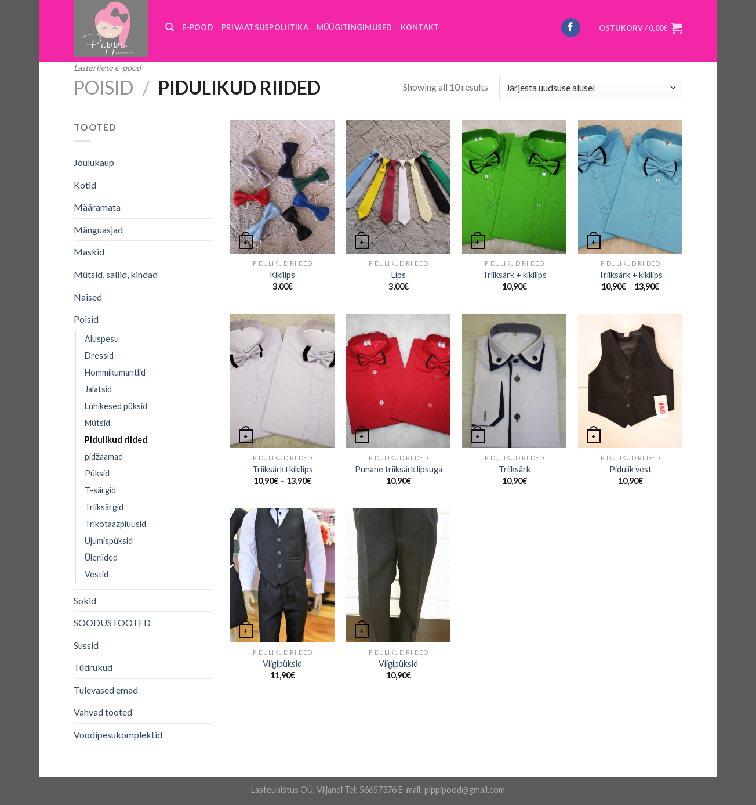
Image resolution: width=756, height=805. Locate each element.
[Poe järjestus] (590, 88)
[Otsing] (169, 27)
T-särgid (100, 490)
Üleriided (101, 557)
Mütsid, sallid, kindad (116, 274)
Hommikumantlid (115, 372)
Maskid (89, 251)
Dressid (99, 355)
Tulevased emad (106, 689)
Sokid (85, 600)
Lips (398, 275)
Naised (88, 296)
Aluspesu (102, 339)
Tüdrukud (93, 667)
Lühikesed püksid (116, 406)
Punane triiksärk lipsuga (398, 469)
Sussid (86, 645)
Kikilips (282, 275)
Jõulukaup (94, 162)
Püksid (97, 473)
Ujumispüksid (109, 541)
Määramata (97, 206)
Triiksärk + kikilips (514, 275)
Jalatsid (98, 389)
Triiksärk (514, 469)
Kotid (85, 184)
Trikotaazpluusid (115, 524)
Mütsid (97, 423)
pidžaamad (104, 456)
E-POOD (197, 27)
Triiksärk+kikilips (282, 469)
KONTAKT (420, 27)
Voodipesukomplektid (118, 734)
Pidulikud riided (116, 440)
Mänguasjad (98, 229)
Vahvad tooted (103, 711)
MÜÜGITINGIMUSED (354, 27)
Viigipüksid (282, 664)
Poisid (103, 87)
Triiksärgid (104, 507)
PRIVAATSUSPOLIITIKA (264, 27)
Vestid (96, 574)
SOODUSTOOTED (112, 622)
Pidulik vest (630, 469)
